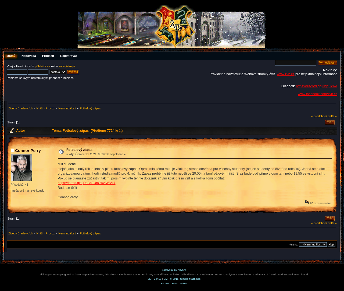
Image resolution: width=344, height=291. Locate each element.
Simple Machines (190, 278)
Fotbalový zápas (79, 150)
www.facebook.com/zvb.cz (317, 94)
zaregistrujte (67, 66)
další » (332, 116)
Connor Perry (28, 150)
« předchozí (319, 116)
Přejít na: (293, 244)
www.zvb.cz (285, 74)
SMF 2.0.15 (155, 278)
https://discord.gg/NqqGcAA (316, 86)
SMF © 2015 (171, 278)
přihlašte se (42, 66)
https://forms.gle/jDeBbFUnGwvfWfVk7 (87, 183)
